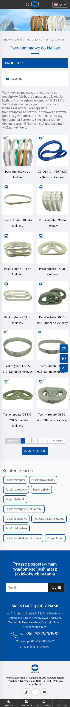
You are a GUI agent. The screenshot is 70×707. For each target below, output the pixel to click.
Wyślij (56, 588)
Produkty (33, 39)
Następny (58, 440)
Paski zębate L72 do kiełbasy (52, 271)
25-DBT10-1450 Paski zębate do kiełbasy (52, 174)
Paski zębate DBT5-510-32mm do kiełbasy (17, 368)
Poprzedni (12, 440)
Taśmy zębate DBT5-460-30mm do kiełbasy (52, 417)
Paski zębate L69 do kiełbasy (17, 320)
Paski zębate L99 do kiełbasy (52, 222)
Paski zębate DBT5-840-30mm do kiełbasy (52, 320)
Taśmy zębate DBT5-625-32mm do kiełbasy (52, 368)
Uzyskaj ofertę (35, 450)
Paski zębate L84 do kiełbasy (17, 271)
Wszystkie (16, 78)
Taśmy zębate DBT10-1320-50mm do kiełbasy (17, 420)
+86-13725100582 (42, 633)
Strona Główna (13, 39)
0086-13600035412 (41, 641)
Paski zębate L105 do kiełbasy (18, 222)
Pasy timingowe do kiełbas (17, 174)
